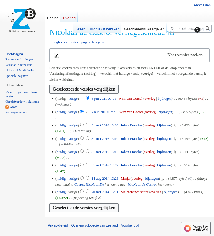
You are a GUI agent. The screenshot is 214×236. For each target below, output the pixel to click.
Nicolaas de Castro (142, 184)
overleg (149, 98)
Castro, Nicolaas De (89, 184)
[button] (129, 55)
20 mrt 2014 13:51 (104, 192)
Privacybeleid (58, 225)
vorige (72, 98)
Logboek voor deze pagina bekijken (78, 42)
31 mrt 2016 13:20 (104, 125)
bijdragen (164, 98)
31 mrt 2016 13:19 (104, 139)
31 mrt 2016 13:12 (104, 152)
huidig (61, 112)
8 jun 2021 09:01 (103, 98)
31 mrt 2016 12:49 (104, 165)
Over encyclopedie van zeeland (94, 225)
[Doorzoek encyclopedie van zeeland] (190, 29)
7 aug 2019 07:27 (104, 112)
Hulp (201, 30)
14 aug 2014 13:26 (104, 178)
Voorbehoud (130, 225)
